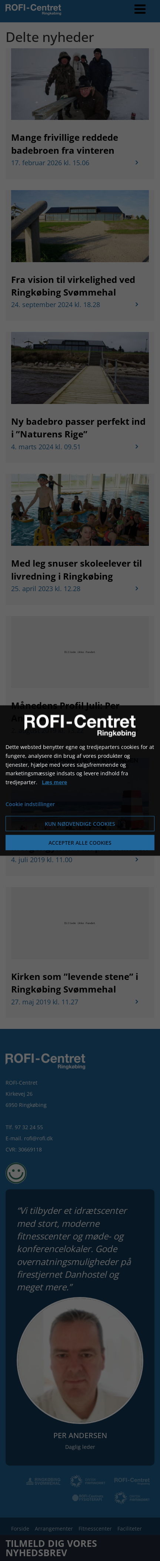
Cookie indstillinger (30, 804)
